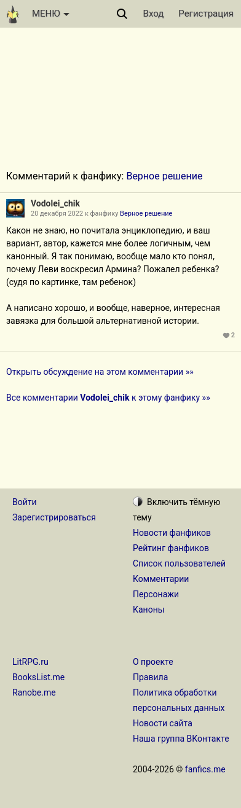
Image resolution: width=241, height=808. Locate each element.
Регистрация (206, 13)
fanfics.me (205, 769)
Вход (153, 13)
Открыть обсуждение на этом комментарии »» (100, 372)
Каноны (149, 609)
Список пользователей (179, 563)
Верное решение (164, 176)
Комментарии (161, 579)
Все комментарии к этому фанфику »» (108, 397)
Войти (24, 502)
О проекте (153, 662)
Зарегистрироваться (54, 517)
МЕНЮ (50, 13)
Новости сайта (162, 723)
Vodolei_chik (55, 203)
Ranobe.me (34, 692)
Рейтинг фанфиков (171, 548)
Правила (150, 677)
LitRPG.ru (30, 662)
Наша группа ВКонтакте (181, 738)
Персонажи (156, 594)
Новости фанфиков (172, 533)
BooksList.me (38, 677)
